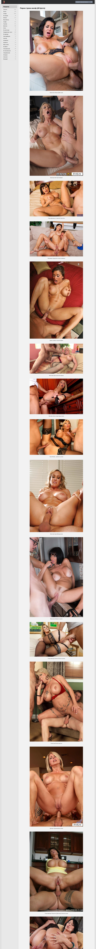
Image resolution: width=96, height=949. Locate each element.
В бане (5, 17)
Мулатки (5, 42)
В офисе (5, 46)
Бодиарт (5, 59)
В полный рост (7, 50)
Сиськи (5, 9)
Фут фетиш (6, 19)
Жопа (4, 11)
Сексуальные (6, 48)
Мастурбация (6, 36)
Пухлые (5, 24)
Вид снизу (6, 44)
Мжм (4, 28)
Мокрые (5, 54)
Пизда (5, 13)
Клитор (5, 38)
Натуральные (6, 52)
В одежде (5, 34)
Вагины (5, 26)
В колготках (6, 30)
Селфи (5, 21)
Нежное (5, 57)
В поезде (5, 15)
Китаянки (5, 40)
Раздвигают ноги (7, 32)
